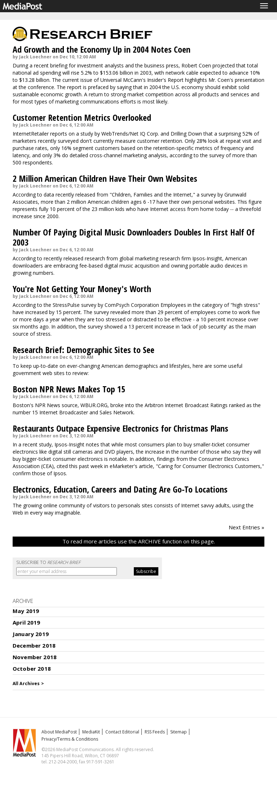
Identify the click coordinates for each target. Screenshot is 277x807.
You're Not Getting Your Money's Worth (82, 289)
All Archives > (28, 683)
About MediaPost (59, 732)
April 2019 (26, 622)
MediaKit (91, 732)
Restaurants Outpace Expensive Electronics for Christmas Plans (120, 428)
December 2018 (34, 645)
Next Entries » (246, 527)
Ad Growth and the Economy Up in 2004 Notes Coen (101, 49)
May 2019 (26, 610)
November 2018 (35, 657)
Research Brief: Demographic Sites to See (83, 350)
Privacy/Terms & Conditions (69, 739)
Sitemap (178, 732)
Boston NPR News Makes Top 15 (69, 389)
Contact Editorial (122, 732)
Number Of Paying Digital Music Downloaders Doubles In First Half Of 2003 (134, 237)
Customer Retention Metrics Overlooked (82, 117)
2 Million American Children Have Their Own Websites (105, 178)
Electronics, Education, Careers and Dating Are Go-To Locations (120, 489)
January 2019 (31, 634)
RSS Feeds (155, 732)
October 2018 (32, 668)
